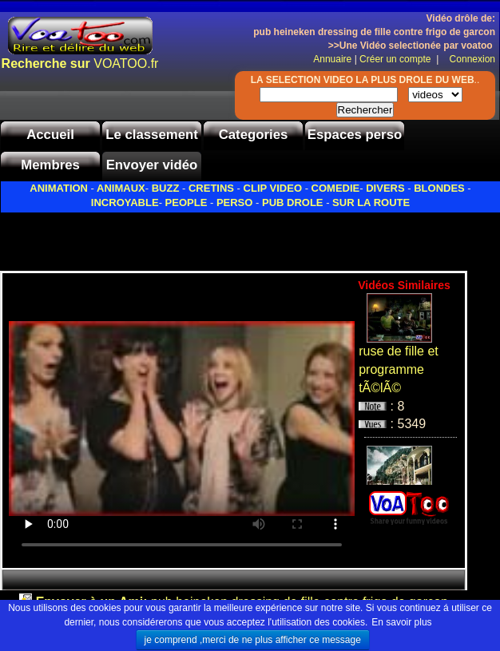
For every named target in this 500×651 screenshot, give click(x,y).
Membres (50, 165)
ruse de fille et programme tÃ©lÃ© (398, 369)
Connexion (468, 59)
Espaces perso (355, 134)
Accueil (50, 134)
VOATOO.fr (80, 63)
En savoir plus (401, 622)
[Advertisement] (187, 237)
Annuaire (332, 59)
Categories (253, 134)
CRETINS (211, 188)
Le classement (151, 134)
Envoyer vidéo (152, 165)
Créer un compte (396, 59)
